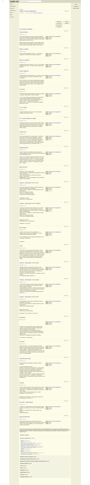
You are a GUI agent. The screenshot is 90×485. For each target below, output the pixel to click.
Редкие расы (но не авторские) (26, 454)
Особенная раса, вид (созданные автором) (29, 452)
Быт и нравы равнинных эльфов (28, 118)
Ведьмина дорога (24, 147)
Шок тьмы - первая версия (26, 402)
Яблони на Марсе (24, 49)
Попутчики (22, 89)
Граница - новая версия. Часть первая (29, 279)
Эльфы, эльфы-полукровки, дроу (27, 444)
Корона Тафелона (24, 71)
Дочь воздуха (23, 227)
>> (43, 44)
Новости (11, 3)
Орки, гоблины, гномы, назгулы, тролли (28, 443)
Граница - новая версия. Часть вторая (29, 262)
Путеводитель (12, 10)
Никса (21, 245)
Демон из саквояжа (24, 60)
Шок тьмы (22, 341)
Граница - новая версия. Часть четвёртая (30, 203)
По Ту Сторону (23, 107)
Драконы (22, 451)
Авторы (11, 12)
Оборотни (22, 441)
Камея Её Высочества (25, 358)
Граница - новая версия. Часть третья (29, 296)
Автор (21, 9)
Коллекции (12, 8)
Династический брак (25, 416)
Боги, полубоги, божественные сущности (28, 447)
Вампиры (22, 448)
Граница (22, 382)
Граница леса (23, 131)
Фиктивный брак (24, 32)
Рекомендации (13, 6)
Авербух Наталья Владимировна (55, 36)
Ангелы (22, 440)
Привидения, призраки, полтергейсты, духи (29, 445)
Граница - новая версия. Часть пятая (29, 182)
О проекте (12, 16)
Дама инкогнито (24, 167)
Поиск (11, 14)
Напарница (22, 317)
